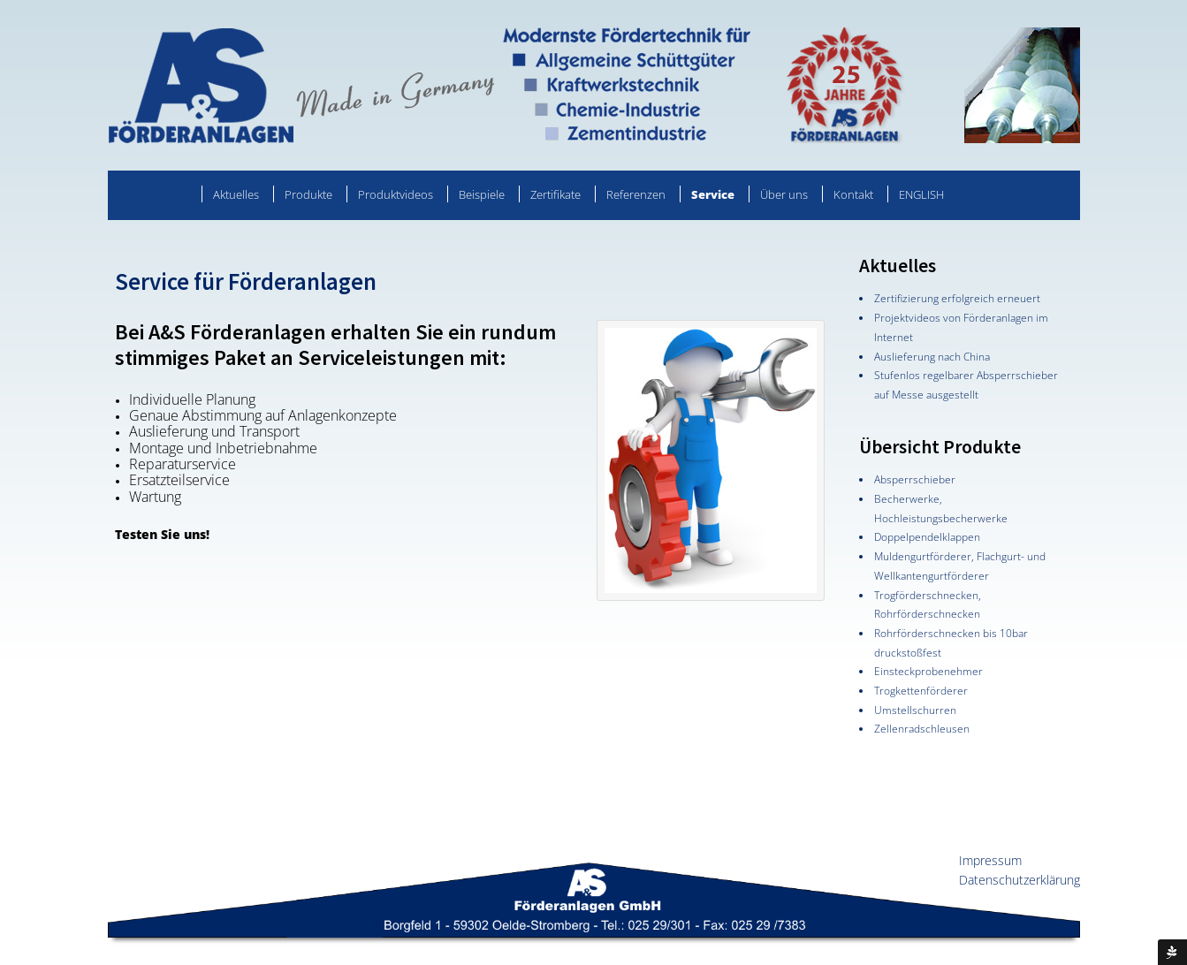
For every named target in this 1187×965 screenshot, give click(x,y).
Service (712, 194)
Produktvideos (395, 194)
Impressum (990, 860)
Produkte (308, 194)
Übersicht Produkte (940, 447)
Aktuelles (236, 194)
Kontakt (853, 194)
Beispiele (482, 194)
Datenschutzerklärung (1019, 879)
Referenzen (636, 194)
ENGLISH (921, 194)
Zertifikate (555, 194)
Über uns (784, 194)
